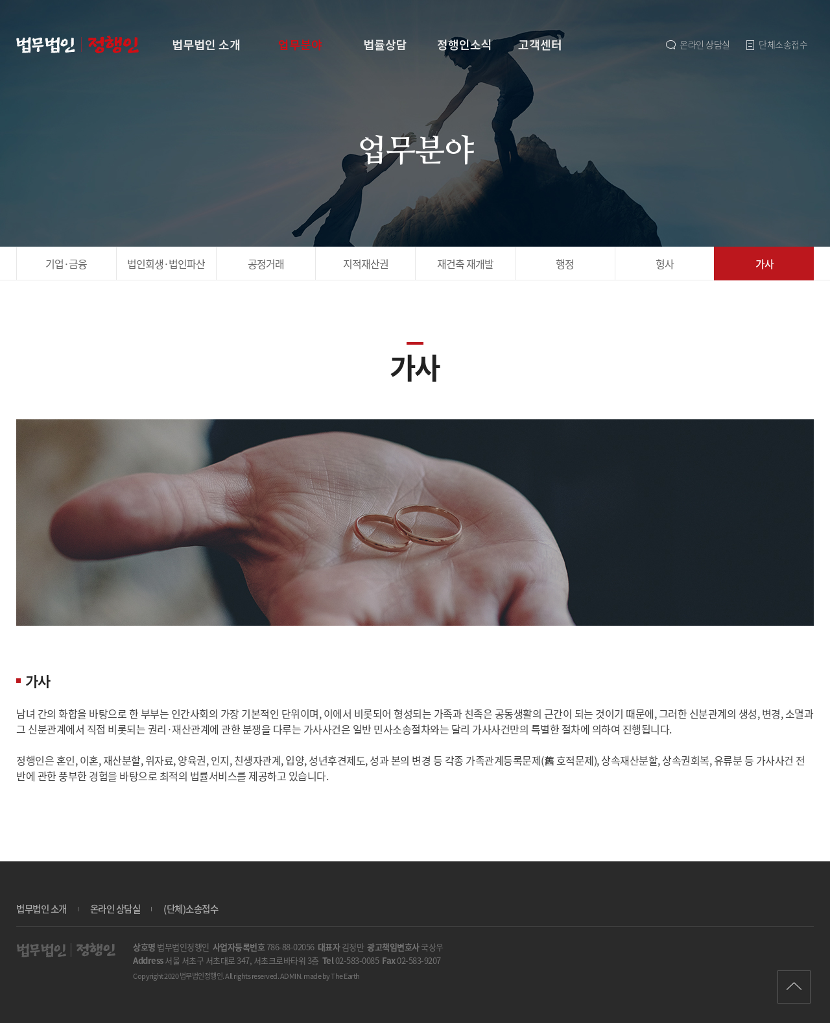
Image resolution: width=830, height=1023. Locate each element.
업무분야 (300, 44)
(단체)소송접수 (190, 909)
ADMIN (291, 975)
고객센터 (540, 44)
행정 (565, 263)
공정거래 (266, 263)
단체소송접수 (775, 44)
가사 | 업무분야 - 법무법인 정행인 (78, 45)
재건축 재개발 (465, 263)
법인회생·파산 (166, 263)
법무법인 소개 (206, 44)
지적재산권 (365, 263)
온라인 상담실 (697, 44)
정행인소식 (464, 44)
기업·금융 (66, 263)
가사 (764, 263)
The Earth (345, 975)
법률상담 (385, 44)
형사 (665, 263)
